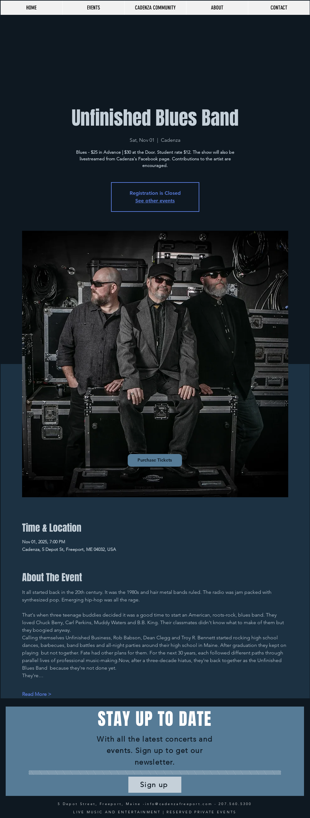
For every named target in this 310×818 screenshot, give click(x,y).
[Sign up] (154, 785)
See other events (155, 201)
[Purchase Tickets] (155, 460)
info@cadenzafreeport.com (178, 804)
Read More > (36, 694)
